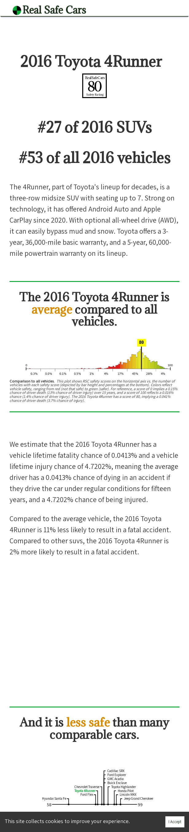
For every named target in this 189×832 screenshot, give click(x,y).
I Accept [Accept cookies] (174, 821)
